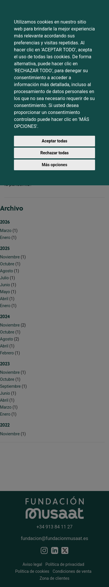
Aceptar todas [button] (54, 141)
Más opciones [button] (54, 164)
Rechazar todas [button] (54, 153)
